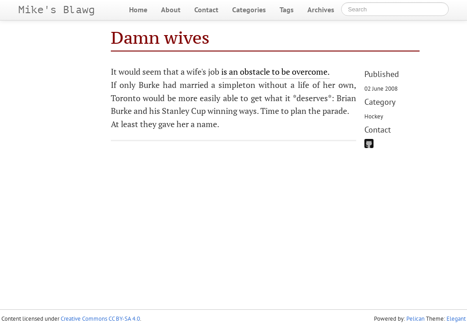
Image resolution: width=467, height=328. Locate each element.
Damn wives (160, 37)
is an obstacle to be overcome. (275, 71)
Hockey (373, 116)
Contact (206, 9)
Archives (320, 9)
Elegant (456, 319)
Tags (287, 9)
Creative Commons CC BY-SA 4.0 (100, 319)
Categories (249, 9)
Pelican (415, 319)
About (171, 9)
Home (138, 9)
